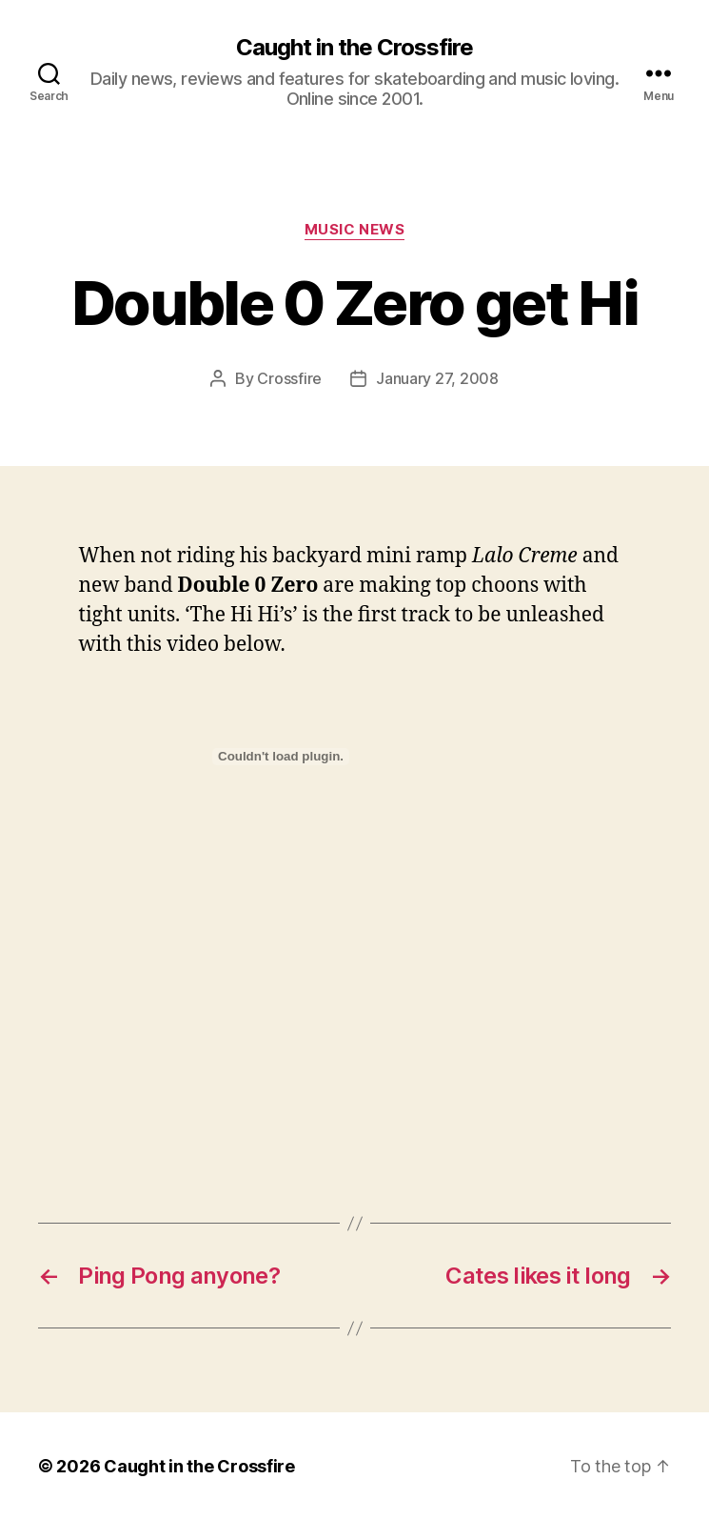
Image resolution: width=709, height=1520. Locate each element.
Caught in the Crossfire (354, 47)
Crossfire (289, 378)
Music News (355, 229)
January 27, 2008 (437, 378)
